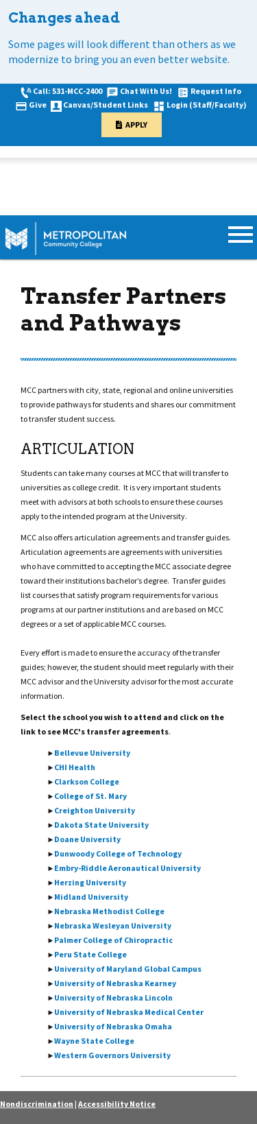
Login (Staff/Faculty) (207, 104)
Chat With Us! (146, 91)
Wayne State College (94, 1041)
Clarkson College (86, 781)
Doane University (87, 839)
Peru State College (90, 954)
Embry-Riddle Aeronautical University (127, 868)
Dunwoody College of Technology (118, 853)
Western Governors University (112, 1055)
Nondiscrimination (36, 1104)
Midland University (91, 897)
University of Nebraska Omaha (113, 1026)
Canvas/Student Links (105, 104)
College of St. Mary (90, 796)
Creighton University (94, 810)
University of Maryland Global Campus (127, 969)
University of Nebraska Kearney (115, 983)
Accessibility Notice (117, 1104)
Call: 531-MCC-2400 (67, 91)
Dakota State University (101, 825)
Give (38, 104)
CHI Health (74, 767)
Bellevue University (92, 753)
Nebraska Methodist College (109, 911)
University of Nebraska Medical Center (129, 1012)
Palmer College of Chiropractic (113, 940)
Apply (136, 124)
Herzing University (90, 882)
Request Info (216, 91)
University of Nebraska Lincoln (113, 997)
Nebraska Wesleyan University (112, 925)
